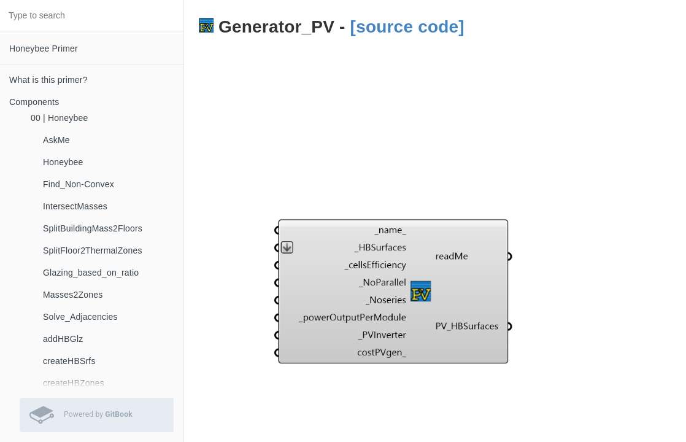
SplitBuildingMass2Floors (92, 228)
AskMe (56, 140)
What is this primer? (48, 80)
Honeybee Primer (43, 48)
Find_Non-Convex (78, 184)
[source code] (407, 26)
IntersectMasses (75, 206)
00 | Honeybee (59, 118)
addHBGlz (63, 339)
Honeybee (63, 162)
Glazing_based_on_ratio (91, 272)
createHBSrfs (69, 361)
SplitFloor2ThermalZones (92, 250)
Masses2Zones (72, 295)
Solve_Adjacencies (80, 317)
